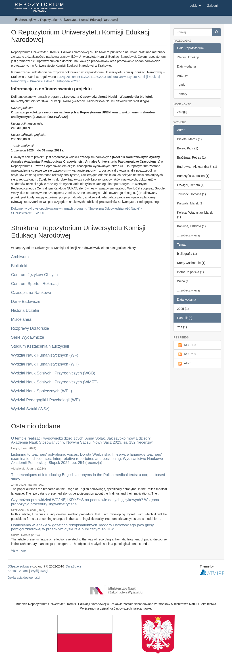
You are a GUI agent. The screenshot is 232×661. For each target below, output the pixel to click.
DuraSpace (74, 566)
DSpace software (20, 566)
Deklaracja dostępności (24, 577)
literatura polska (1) (190, 272)
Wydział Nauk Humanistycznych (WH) (45, 364)
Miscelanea (21, 319)
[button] (195, 5)
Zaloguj (182, 112)
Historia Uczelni (25, 310)
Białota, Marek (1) (189, 139)
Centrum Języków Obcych (34, 274)
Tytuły (181, 85)
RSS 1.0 (186, 345)
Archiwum (20, 257)
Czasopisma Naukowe (31, 292)
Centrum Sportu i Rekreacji (35, 283)
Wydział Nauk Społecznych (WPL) (41, 391)
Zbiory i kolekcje (188, 57)
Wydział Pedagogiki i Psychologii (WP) (45, 400)
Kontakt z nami (18, 571)
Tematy (182, 94)
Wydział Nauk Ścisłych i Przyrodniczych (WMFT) (54, 382)
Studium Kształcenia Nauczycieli (40, 346)
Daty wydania (186, 66)
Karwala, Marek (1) (190, 203)
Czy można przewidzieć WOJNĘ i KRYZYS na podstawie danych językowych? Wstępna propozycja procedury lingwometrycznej (85, 502)
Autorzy (182, 75)
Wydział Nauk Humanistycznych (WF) (44, 355)
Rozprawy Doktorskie (30, 328)
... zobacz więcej (188, 235)
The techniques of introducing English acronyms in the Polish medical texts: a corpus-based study (88, 477)
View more (18, 550)
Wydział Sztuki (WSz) (30, 409)
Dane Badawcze (25, 301)
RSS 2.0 (186, 354)
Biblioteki (19, 266)
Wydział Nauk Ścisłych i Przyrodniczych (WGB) (53, 373)
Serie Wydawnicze (27, 337)
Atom (184, 363)
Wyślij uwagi (39, 571)
